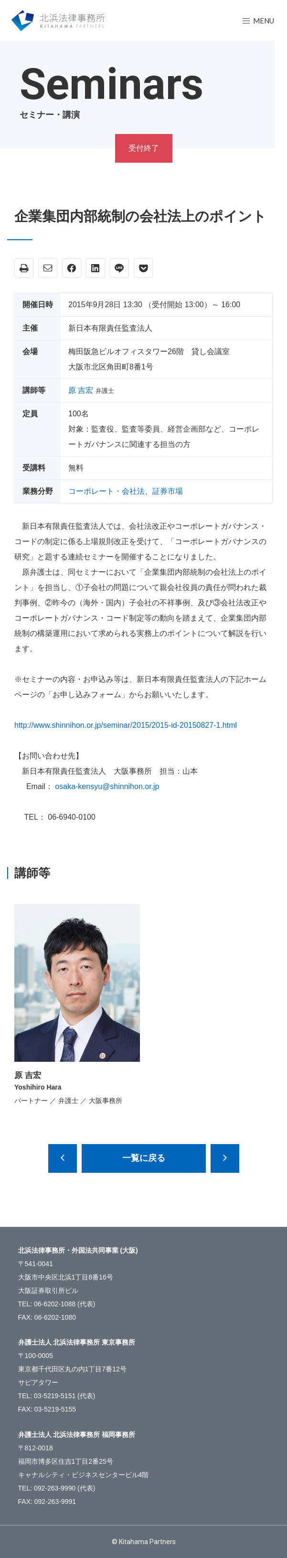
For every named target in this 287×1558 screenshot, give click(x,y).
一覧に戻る (143, 1158)
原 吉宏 (80, 390)
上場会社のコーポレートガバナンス (225, 1158)
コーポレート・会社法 (106, 491)
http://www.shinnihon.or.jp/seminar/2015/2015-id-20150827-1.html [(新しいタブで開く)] (125, 725)
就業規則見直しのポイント (62, 1158)
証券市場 (167, 491)
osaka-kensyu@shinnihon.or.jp (107, 786)
